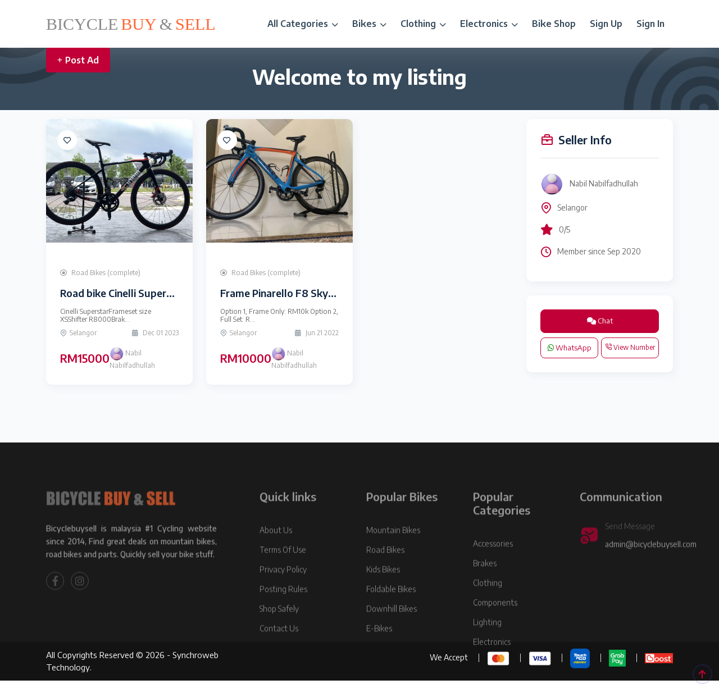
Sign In (650, 23)
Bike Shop (554, 23)
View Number (630, 347)
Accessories (493, 565)
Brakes (485, 585)
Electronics (489, 23)
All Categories (302, 23)
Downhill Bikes (391, 630)
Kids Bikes (383, 591)
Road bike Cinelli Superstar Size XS (141, 292)
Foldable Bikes (391, 610)
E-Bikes (379, 650)
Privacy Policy (283, 591)
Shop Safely (279, 630)
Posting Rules (283, 610)
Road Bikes (385, 571)
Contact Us (279, 650)
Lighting (487, 644)
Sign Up (606, 23)
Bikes (369, 23)
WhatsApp (569, 347)
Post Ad (78, 60)
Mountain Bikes (393, 551)
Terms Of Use (283, 571)
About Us (276, 551)
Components (495, 624)
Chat (600, 320)
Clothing (423, 23)
